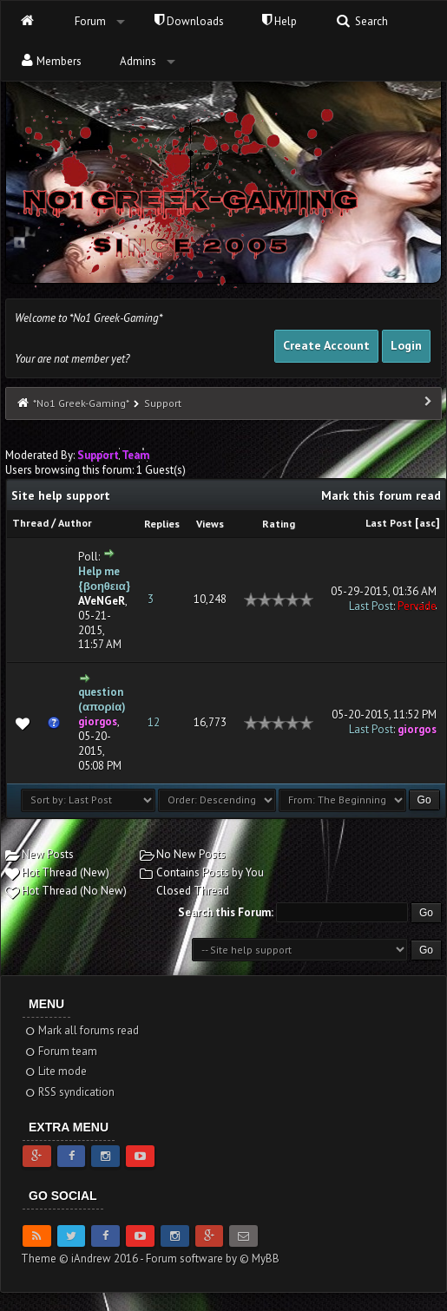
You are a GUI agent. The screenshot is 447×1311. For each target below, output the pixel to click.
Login (406, 345)
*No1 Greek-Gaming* (80, 403)
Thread (30, 522)
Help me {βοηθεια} (104, 578)
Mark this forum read (381, 495)
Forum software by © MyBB (212, 1258)
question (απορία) (102, 699)
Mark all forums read (81, 1030)
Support (162, 403)
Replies (162, 523)
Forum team (60, 1051)
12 (154, 722)
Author (75, 522)
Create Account (326, 345)
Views (210, 523)
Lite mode (55, 1071)
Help (279, 21)
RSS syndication (69, 1092)
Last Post (388, 522)
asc (427, 522)
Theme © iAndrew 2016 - (83, 1258)
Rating (278, 523)
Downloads (189, 21)
